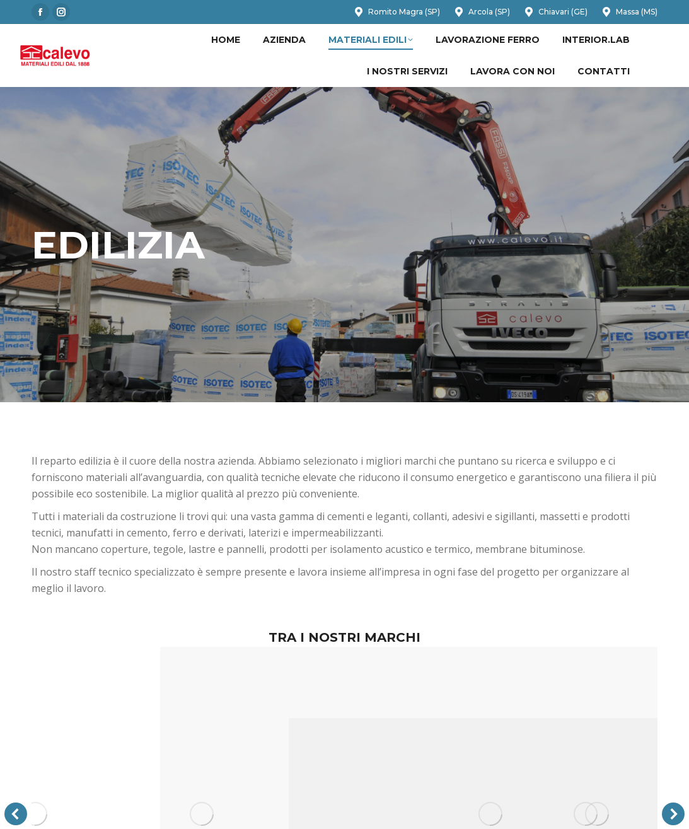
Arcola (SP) (481, 12)
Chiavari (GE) (555, 12)
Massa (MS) (628, 12)
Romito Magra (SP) (396, 12)
